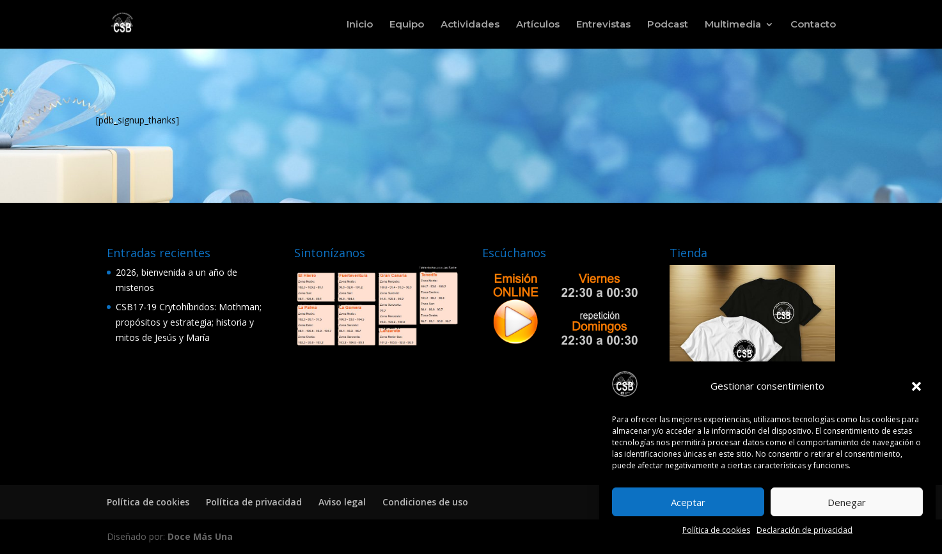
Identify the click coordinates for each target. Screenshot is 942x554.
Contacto (813, 25)
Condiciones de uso (425, 502)
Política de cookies (716, 530)
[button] (916, 386)
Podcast (667, 25)
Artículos (538, 25)
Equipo (406, 25)
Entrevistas (603, 25)
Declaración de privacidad (804, 530)
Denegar (847, 502)
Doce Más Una (200, 536)
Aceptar (688, 502)
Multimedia (733, 25)
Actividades (470, 25)
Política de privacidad (254, 502)
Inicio (360, 25)
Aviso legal (342, 502)
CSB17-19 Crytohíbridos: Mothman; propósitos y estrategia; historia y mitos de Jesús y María (189, 322)
